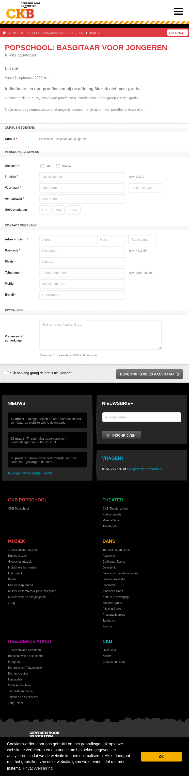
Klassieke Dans (113, 591)
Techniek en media (20, 691)
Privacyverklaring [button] (38, 768)
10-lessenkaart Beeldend (24, 650)
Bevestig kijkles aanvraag (150, 374)
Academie (109, 555)
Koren (12, 579)
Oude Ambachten (19, 685)
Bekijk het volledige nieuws (31, 473)
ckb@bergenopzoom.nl (144, 469)
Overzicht (177, 33)
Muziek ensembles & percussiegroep (32, 591)
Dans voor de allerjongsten (120, 573)
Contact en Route (114, 662)
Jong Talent (15, 703)
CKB (107, 641)
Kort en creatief (18, 673)
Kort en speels (112, 514)
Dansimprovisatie (114, 579)
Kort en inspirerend (20, 585)
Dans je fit (109, 567)
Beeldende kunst (30, 641)
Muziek (13, 32)
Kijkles (94, 32)
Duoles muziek (18, 555)
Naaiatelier (15, 679)
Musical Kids (111, 520)
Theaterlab (110, 526)
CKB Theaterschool (115, 508)
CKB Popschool (27, 500)
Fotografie (14, 662)
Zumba (107, 626)
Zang (11, 603)
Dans (109, 541)
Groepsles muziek (20, 561)
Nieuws (16, 403)
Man (49, 166)
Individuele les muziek (22, 567)
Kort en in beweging (116, 597)
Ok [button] (161, 757)
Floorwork (109, 585)
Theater (113, 500)
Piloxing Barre (112, 608)
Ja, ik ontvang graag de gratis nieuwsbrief (39, 373)
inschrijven (121, 435)
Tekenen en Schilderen (23, 697)
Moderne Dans (112, 603)
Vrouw (66, 166)
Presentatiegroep (114, 614)
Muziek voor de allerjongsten (27, 597)
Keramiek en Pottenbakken (26, 667)
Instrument (15, 573)
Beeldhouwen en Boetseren (26, 656)
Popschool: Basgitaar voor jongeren (54, 32)
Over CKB (109, 650)
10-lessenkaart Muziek (23, 550)
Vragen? (113, 458)
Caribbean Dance (114, 561)
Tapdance (109, 620)
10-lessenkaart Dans (116, 550)
